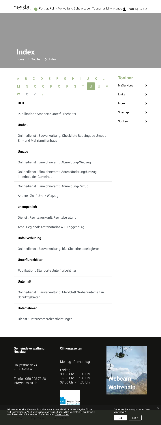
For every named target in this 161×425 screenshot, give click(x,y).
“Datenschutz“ (62, 414)
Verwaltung (65, 8)
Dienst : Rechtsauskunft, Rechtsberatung (47, 217)
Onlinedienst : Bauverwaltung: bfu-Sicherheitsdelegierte (58, 249)
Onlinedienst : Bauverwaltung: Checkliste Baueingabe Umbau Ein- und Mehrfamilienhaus (62, 138)
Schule (78, 8)
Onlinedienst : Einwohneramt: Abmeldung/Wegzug (54, 162)
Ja (120, 418)
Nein (135, 418)
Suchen (123, 121)
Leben (87, 8)
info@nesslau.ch (25, 383)
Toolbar (125, 77)
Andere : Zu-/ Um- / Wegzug (38, 196)
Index (130, 103)
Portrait (44, 8)
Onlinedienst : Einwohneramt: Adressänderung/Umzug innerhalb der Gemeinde (57, 174)
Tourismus (99, 8)
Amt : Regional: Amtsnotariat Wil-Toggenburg (51, 227)
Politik (53, 8)
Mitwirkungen (115, 8)
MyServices (125, 85)
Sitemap (123, 112)
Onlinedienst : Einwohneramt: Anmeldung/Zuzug (53, 186)
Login (131, 9)
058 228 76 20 (35, 378)
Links (121, 94)
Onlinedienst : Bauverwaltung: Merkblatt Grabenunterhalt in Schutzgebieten (61, 294)
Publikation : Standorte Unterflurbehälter (47, 114)
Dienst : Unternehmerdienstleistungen (45, 319)
